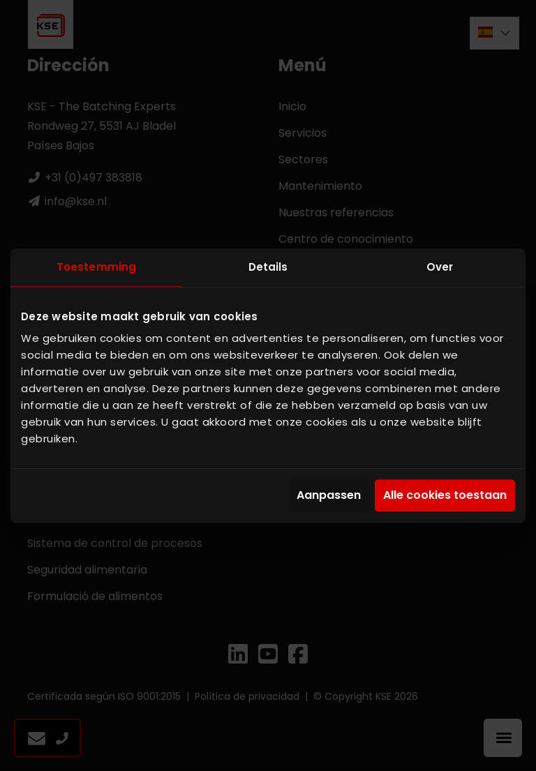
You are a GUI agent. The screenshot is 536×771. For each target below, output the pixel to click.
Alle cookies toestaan (445, 496)
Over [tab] (439, 267)
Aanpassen (329, 496)
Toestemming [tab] (96, 267)
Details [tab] (268, 267)
